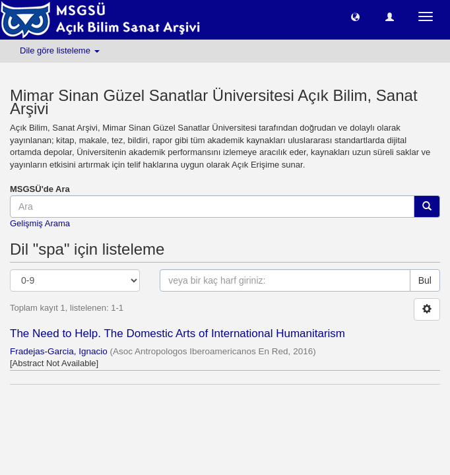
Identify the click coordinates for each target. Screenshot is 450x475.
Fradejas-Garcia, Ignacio (59, 351)
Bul (425, 280)
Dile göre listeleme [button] (60, 50)
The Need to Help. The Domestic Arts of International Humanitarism (177, 333)
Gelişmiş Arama (40, 223)
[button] (355, 16)
